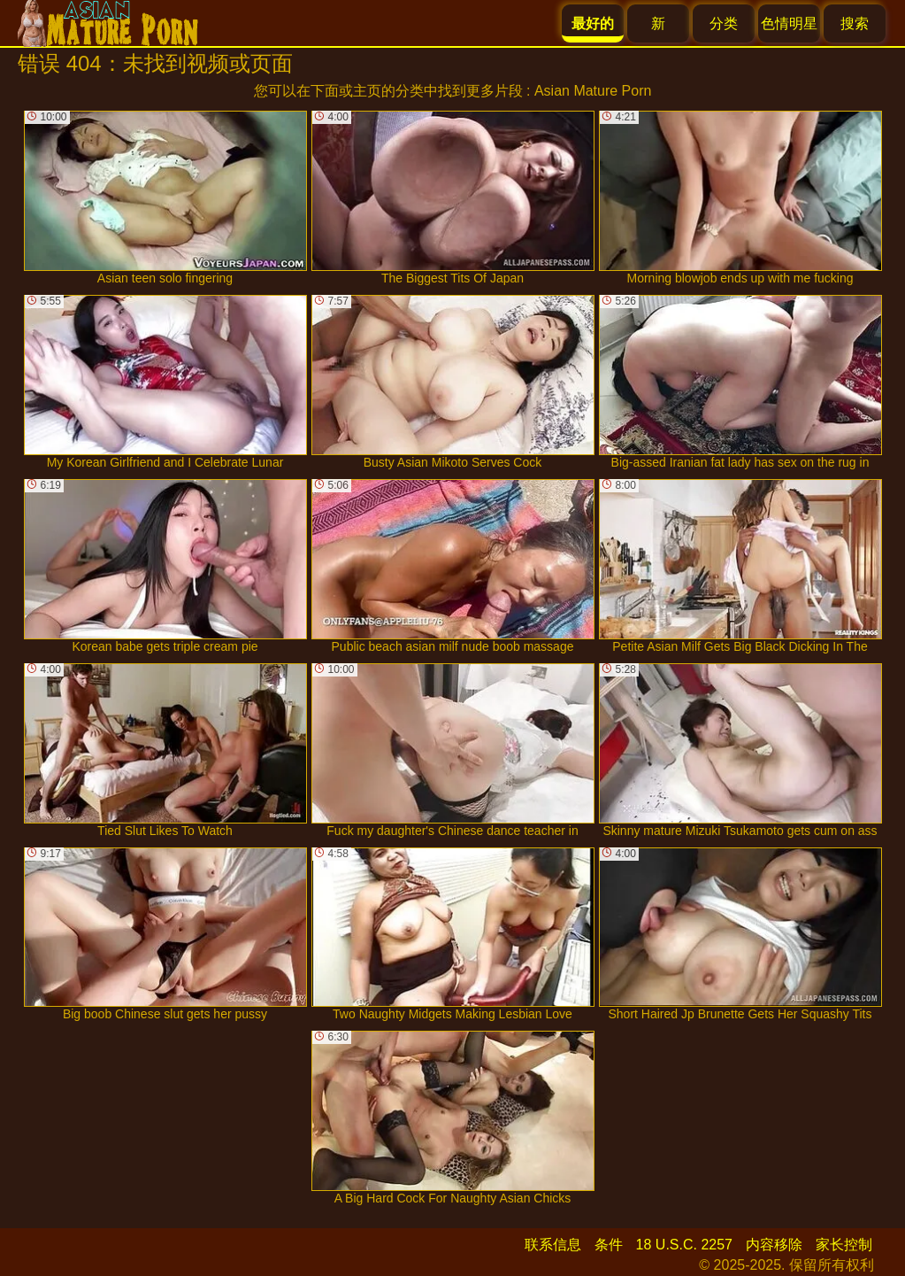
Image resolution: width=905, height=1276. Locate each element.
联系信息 (553, 1244)
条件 (608, 1244)
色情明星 (789, 23)
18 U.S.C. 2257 (684, 1244)
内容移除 (774, 1244)
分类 (723, 23)
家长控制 (844, 1244)
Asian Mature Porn (593, 90)
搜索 (854, 23)
